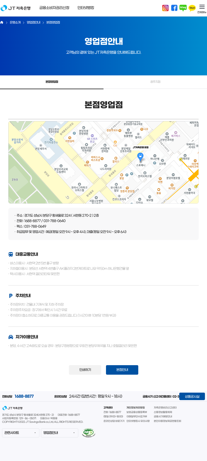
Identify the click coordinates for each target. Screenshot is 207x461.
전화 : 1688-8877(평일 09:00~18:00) (113, 414)
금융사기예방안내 (163, 416)
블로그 (183, 8)
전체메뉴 (201, 12)
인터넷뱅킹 (85, 8)
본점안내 (122, 370)
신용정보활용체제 (163, 412)
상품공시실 (192, 397)
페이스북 (174, 8)
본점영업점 (52, 82)
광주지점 (155, 82)
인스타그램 (165, 8)
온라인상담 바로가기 (114, 421)
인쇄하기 (85, 370)
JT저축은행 (15, 10)
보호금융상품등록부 (136, 412)
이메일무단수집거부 (136, 416)
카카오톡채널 (192, 8)
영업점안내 (50, 433)
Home (2, 22)
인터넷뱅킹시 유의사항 (138, 421)
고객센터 (108, 407)
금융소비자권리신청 (54, 8)
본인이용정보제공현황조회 (167, 421)
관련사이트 (11, 433)
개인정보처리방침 (135, 407)
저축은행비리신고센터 (165, 407)
